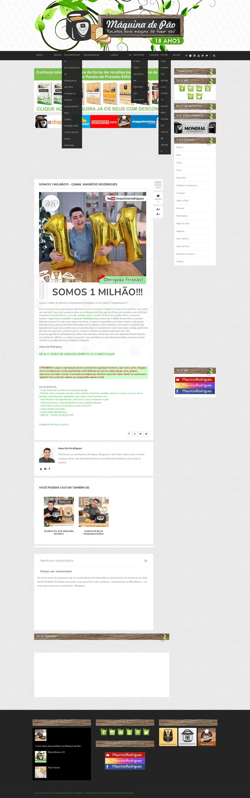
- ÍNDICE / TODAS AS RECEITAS (56, 414)
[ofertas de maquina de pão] (101, 121)
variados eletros (85, 315)
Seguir (145, 56)
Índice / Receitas (56, 56)
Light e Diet (182, 200)
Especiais (181, 177)
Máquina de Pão (94, 311)
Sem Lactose (183, 246)
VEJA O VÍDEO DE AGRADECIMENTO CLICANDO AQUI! (77, 354)
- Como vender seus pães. (52, 408)
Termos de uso (93, 793)
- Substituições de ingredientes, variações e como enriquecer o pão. (74, 399)
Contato (78, 793)
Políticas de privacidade (119, 793)
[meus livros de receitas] (101, 89)
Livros (97, 56)
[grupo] (190, 55)
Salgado (180, 231)
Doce (179, 170)
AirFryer (143, 311)
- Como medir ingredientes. (53, 411)
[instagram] (194, 55)
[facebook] (186, 55)
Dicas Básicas (79, 56)
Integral (180, 193)
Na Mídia (112, 56)
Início (37, 56)
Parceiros (129, 56)
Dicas (179, 162)
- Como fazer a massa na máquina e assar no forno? (65, 405)
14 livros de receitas (111, 315)
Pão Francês (54, 767)
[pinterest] (203, 55)
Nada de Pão (182, 223)
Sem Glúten (182, 238)
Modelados (182, 215)
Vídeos (180, 261)
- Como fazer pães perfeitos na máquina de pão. (63, 389)
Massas (180, 208)
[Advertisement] (101, 153)
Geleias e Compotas (186, 185)
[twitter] (207, 55)
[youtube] (199, 55)
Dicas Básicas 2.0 (56, 752)
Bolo (178, 154)
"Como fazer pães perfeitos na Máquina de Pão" (58, 745)
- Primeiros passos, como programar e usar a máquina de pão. (70, 402)
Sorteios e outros (59, 424)
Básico (179, 147)
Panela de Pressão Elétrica (52, 315)
